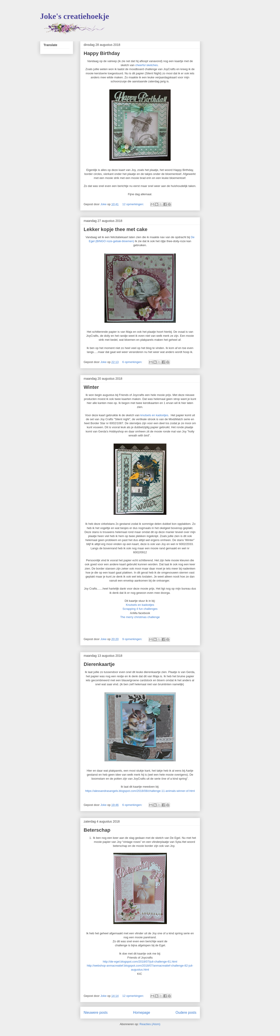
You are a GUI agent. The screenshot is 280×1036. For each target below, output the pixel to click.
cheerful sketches (146, 65)
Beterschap (97, 830)
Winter (91, 387)
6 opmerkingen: (132, 362)
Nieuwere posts (96, 1012)
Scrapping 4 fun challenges (140, 608)
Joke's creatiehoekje (74, 16)
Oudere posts (186, 1012)
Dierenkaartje (99, 664)
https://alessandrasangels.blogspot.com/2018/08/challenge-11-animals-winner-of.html (140, 791)
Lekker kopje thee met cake (115, 229)
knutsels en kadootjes (154, 415)
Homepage (141, 1012)
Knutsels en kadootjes (140, 604)
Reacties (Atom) (149, 1024)
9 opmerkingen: (132, 639)
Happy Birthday (102, 53)
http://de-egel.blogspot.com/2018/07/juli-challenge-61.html (140, 961)
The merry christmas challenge (140, 617)
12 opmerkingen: (133, 204)
